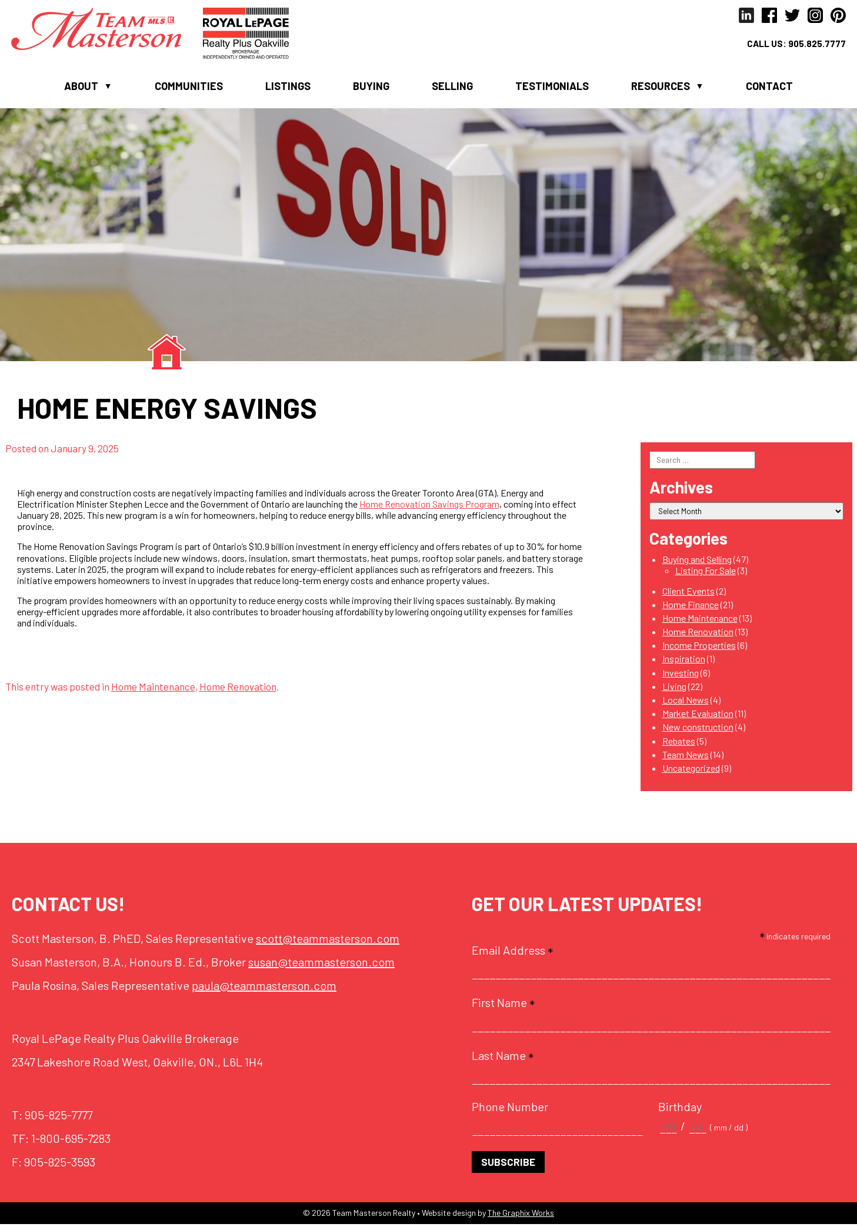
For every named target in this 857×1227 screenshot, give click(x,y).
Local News (685, 702)
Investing (680, 675)
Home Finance (690, 606)
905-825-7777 (58, 1117)
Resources (660, 87)
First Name (503, 1005)
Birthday (680, 1109)
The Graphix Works (521, 1216)
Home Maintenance (153, 689)
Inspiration (683, 660)
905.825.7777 (816, 44)
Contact (769, 87)
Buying (371, 87)
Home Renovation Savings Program (429, 506)
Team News (685, 756)
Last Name (502, 1058)
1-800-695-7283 (71, 1140)
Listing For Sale (705, 572)
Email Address (512, 952)
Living (674, 688)
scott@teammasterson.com (327, 940)
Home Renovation (237, 689)
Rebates (678, 743)
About (81, 87)
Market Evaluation (697, 715)
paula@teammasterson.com (264, 988)
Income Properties (699, 647)
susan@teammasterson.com (321, 964)
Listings (288, 87)
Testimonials (552, 87)
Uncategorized (691, 770)
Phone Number (510, 1109)
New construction (697, 729)
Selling (452, 87)
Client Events (688, 593)
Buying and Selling (697, 561)
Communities (189, 87)
